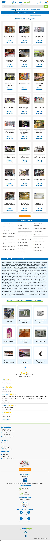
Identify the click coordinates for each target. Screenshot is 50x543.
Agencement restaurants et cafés (9, 157)
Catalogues (5, 456)
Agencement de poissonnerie (25, 362)
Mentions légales (7, 448)
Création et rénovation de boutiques (9, 180)
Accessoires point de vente (8, 228)
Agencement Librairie (24, 84)
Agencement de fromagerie (39, 84)
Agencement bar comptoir (24, 61)
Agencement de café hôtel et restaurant (9, 84)
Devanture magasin (22, 252)
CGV (4, 446)
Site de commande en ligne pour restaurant (9, 362)
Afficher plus (25, 216)
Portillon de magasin (38, 238)
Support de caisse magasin (40, 362)
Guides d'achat (6, 458)
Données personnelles (8, 450)
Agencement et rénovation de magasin (39, 157)
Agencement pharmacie (8, 240)
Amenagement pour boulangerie (22, 225)
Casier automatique (22, 237)
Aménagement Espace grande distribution (39, 180)
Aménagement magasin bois (9, 250)
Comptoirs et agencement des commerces (39, 205)
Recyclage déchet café (9, 342)
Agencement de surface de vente (9, 132)
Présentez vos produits (8, 460)
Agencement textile (39, 107)
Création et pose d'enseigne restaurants (39, 132)
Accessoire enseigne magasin (9, 224)
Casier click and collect (23, 243)
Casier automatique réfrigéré (24, 240)
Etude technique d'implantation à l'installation (24, 132)
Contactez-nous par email (8, 438)
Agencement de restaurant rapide (39, 61)
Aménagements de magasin (24, 15)
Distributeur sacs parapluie (40, 229)
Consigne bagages (22, 249)
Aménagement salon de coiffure (23, 229)
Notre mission (6, 444)
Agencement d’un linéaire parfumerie (24, 37)
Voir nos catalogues (24, 471)
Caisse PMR (9, 322)
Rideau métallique (38, 245)
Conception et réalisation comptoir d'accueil (24, 205)
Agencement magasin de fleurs (24, 180)
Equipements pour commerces (10, 15)
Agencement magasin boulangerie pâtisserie (24, 108)
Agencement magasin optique (24, 342)
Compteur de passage (23, 246)
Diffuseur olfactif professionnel (38, 225)
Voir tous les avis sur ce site (24, 377)
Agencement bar (6, 231)
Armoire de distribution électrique (24, 322)
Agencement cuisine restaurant (39, 37)
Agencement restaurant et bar (24, 157)
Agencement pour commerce (9, 243)
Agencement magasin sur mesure (9, 108)
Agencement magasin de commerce (9, 37)
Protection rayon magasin (39, 242)
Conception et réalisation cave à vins (9, 204)
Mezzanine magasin (38, 235)
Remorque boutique (40, 342)
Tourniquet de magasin (39, 248)
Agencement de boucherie (9, 61)
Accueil (2, 15)
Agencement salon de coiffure (40, 322)
